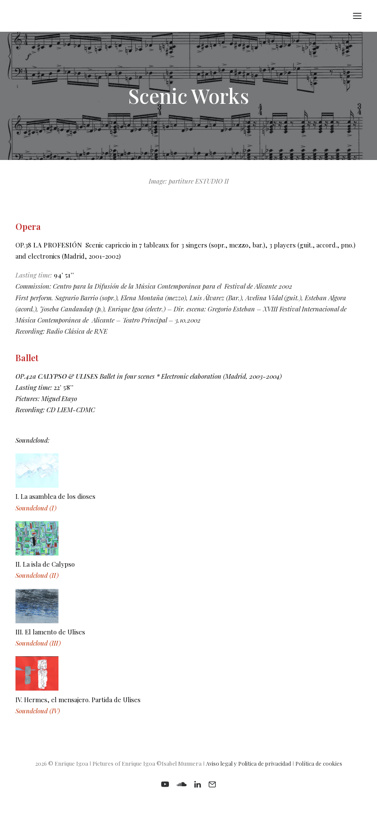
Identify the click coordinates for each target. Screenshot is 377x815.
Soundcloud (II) (36, 575)
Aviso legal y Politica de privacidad (248, 763)
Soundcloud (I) (35, 508)
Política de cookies (318, 763)
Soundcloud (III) (38, 643)
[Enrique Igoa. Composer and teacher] (19, 16)
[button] (357, 16)
